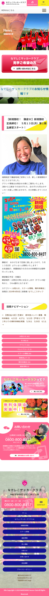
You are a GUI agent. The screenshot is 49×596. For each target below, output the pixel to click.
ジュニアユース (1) (25, 349)
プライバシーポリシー (24, 569)
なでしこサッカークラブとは (24, 519)
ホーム (24, 513)
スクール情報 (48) (24, 353)
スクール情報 (27, 288)
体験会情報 (24, 525)
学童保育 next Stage (24, 580)
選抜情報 (24, 538)
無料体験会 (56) (24, 362)
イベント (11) (24, 345)
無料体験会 (39, 288)
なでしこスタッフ (35, 291)
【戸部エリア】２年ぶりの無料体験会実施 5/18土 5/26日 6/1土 (24, 321)
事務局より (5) (24, 358)
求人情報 (24, 544)
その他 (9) (24, 340)
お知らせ (16, 288)
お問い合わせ (24, 557)
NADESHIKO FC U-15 (24, 578)
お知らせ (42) (24, 336)
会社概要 (24, 563)
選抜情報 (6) (24, 366)
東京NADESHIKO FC (24, 575)
